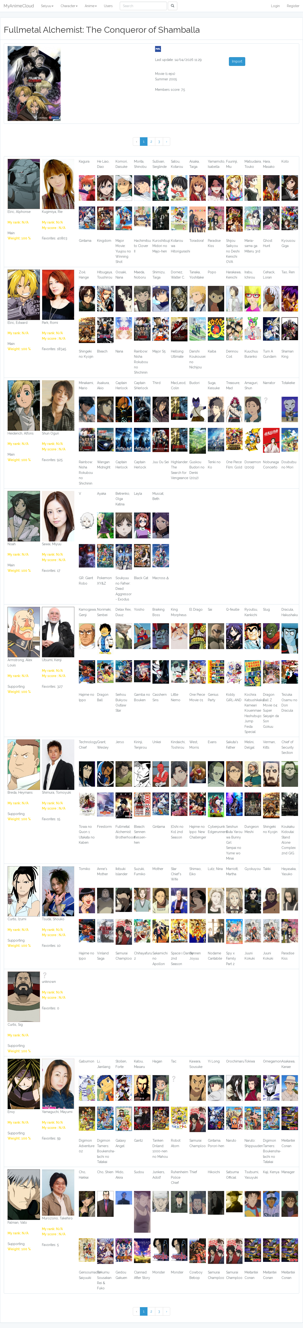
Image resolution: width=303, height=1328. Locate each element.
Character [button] (69, 6)
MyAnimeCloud (19, 5)
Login (275, 6)
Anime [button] (91, 6)
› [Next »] (166, 141)
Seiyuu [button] (47, 6)
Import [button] (237, 61)
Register (293, 6)
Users (108, 6)
